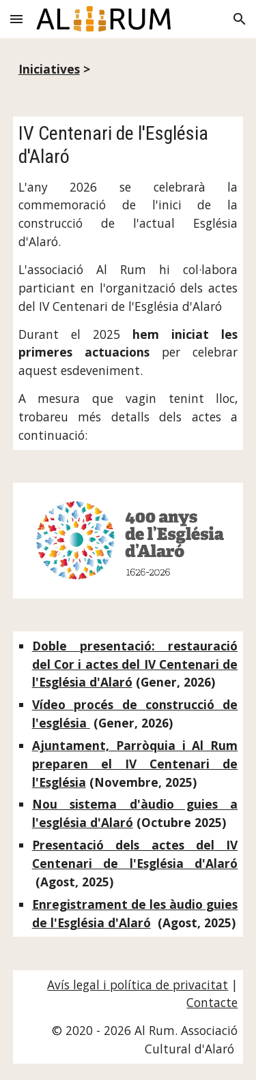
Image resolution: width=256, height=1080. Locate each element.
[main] (128, 69)
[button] (16, 19)
